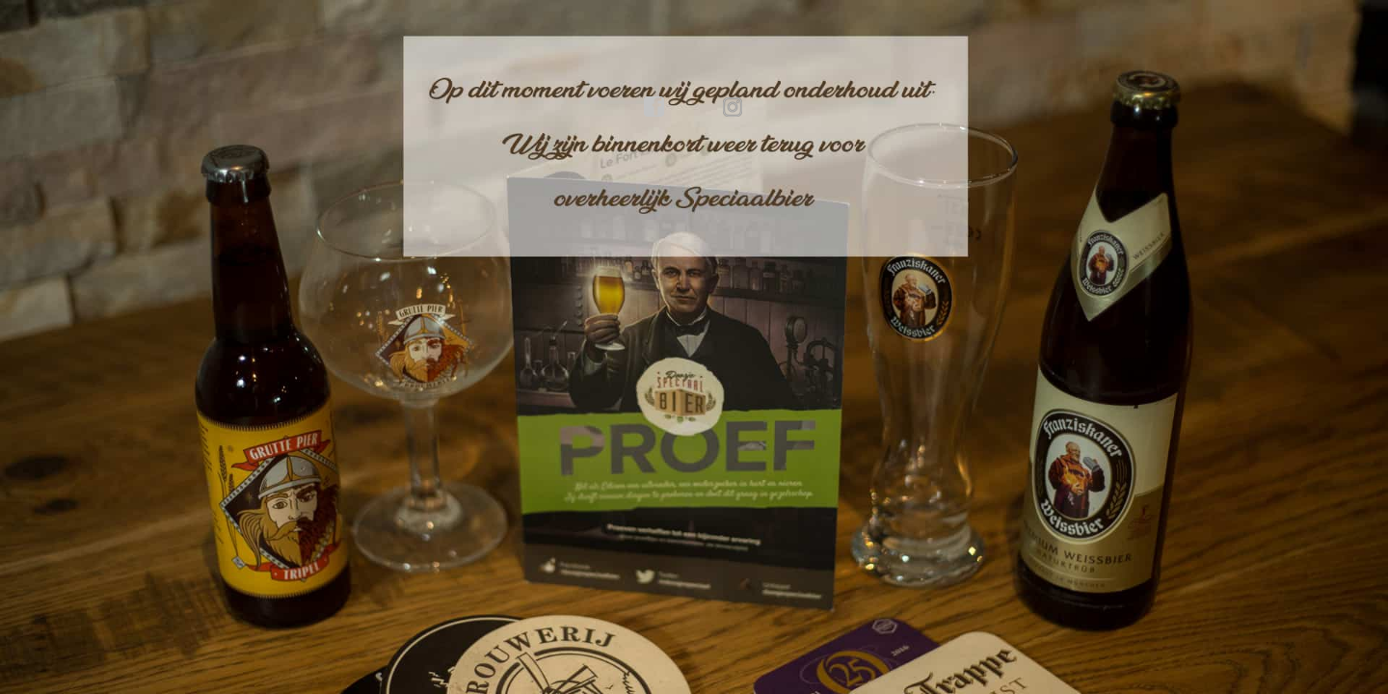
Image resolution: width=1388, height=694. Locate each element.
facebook (654, 107)
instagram (733, 107)
